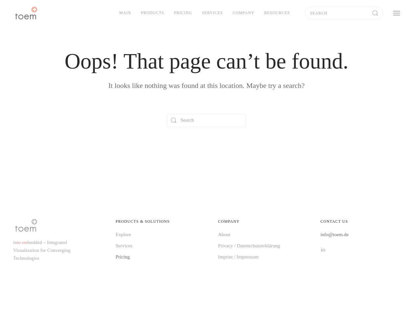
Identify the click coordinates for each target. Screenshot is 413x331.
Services (212, 12)
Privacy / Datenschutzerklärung (249, 245)
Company (243, 12)
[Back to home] (26, 13)
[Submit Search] (375, 13)
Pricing (183, 12)
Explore (123, 234)
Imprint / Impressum (238, 256)
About (224, 234)
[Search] (344, 13)
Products (152, 12)
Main (125, 12)
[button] (396, 13)
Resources (277, 12)
